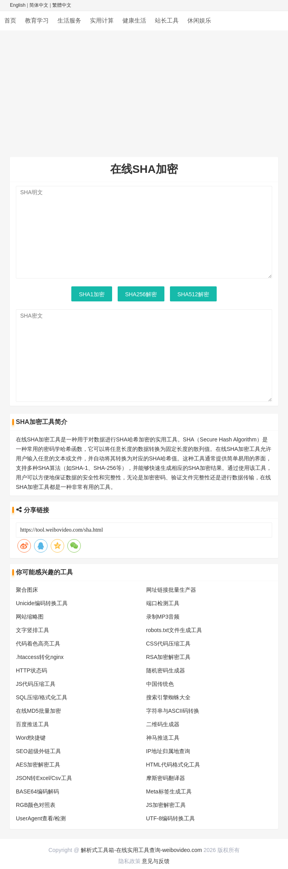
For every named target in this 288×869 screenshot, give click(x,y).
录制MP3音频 (163, 616)
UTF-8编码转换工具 (170, 818)
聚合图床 (27, 590)
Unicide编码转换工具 (42, 603)
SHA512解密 (193, 294)
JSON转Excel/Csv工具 (44, 778)
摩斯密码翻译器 (165, 778)
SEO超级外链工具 (38, 751)
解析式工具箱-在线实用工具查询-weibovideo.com (141, 850)
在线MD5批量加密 (38, 711)
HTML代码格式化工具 (173, 764)
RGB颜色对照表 (35, 805)
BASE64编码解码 (37, 791)
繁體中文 (61, 5)
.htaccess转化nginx (40, 657)
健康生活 (134, 20)
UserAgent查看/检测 (41, 818)
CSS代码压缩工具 (168, 643)
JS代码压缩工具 (35, 684)
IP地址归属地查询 (168, 751)
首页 (10, 20)
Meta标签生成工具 (169, 791)
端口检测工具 (162, 603)
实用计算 (102, 20)
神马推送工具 (162, 738)
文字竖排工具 (32, 630)
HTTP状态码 (31, 670)
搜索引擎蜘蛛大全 (168, 697)
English (17, 5)
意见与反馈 (156, 861)
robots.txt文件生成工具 (174, 630)
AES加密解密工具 (38, 764)
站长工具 (167, 20)
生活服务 (69, 20)
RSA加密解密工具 (168, 657)
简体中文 (38, 5)
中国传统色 (160, 684)
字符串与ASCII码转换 (173, 711)
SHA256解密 (141, 294)
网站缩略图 (30, 616)
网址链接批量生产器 (171, 590)
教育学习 (37, 20)
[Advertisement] (144, 89)
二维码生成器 (162, 724)
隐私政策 (129, 861)
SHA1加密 (92, 294)
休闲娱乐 (199, 20)
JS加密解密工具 (166, 805)
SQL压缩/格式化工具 (41, 697)
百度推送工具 (32, 724)
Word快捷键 (31, 738)
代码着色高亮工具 (38, 643)
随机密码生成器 (165, 670)
